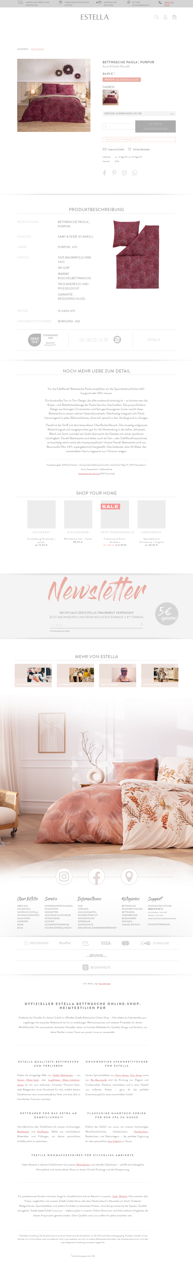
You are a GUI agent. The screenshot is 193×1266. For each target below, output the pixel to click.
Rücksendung (86, 918)
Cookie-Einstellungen (58, 928)
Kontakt (49, 921)
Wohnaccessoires (28, 915)
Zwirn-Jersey (122, 1075)
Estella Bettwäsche (63, 1075)
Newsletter (51, 912)
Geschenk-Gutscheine (58, 915)
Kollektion (23, 909)
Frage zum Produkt (116, 149)
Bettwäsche (25, 32)
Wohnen (155, 32)
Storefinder (52, 918)
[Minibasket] (174, 17)
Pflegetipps (51, 909)
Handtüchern (141, 1132)
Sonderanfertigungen (59, 906)
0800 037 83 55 (169, 4)
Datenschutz (85, 924)
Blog (20, 928)
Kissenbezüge (108, 32)
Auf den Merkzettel (141, 149)
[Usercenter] (165, 17)
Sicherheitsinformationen (89, 473)
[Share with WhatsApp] (135, 174)
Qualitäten (23, 918)
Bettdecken (23, 1132)
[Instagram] (125, 174)
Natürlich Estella (27, 912)
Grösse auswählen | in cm (123, 113)
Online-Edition (28, 41)
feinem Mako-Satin (28, 1080)
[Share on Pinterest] (114, 174)
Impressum (84, 921)
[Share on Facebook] (104, 174)
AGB (80, 906)
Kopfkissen (43, 1132)
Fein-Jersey (136, 1075)
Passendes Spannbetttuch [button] (123, 139)
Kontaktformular (159, 924)
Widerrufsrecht (88, 915)
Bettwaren (83, 32)
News (20, 924)
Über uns (22, 906)
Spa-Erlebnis (114, 1141)
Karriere (22, 921)
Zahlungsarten (87, 912)
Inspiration (168, 41)
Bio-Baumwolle (99, 1080)
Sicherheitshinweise (57, 924)
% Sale (172, 32)
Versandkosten (104, 983)
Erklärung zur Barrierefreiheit (97, 928)
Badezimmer (133, 32)
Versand (83, 909)
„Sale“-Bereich (119, 1196)
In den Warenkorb (156, 126)
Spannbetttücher (54, 32)
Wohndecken (83, 1165)
